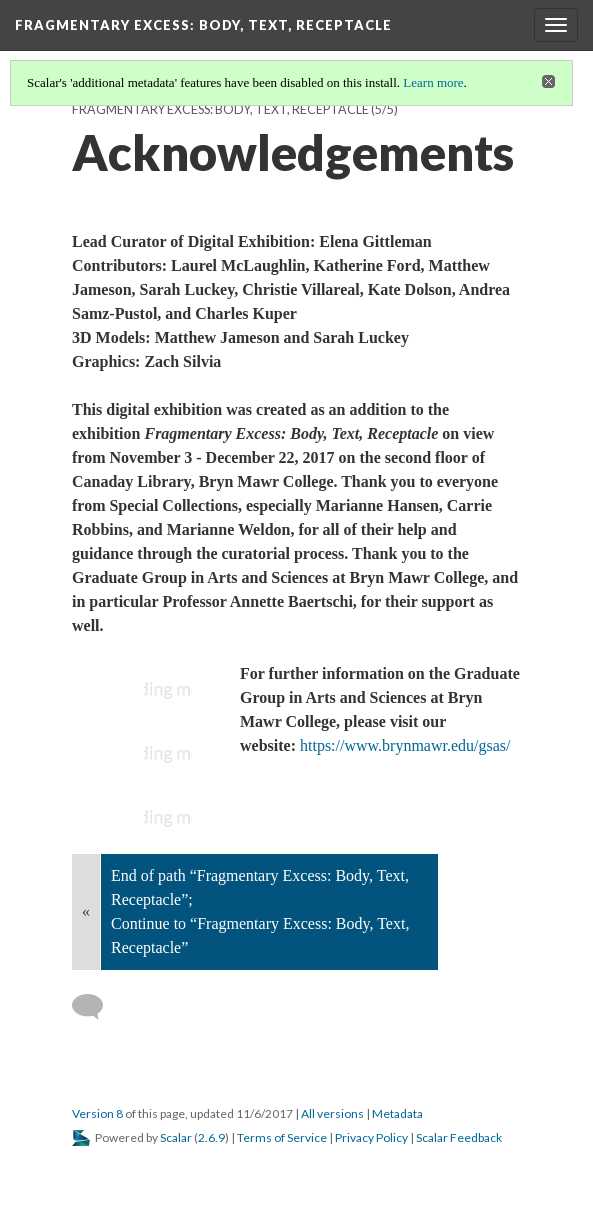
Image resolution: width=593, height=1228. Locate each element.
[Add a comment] (96, 1007)
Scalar (176, 1137)
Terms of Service (282, 1137)
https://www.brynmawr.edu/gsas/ (405, 745)
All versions (332, 1113)
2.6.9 (211, 1137)
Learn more (433, 82)
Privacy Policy (371, 1137)
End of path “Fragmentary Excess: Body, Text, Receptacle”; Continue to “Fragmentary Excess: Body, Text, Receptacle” (260, 911)
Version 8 (97, 1113)
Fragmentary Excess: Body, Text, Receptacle (220, 109)
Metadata (397, 1113)
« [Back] (86, 911)
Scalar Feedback (459, 1137)
